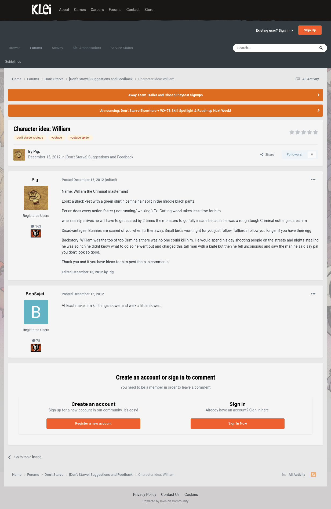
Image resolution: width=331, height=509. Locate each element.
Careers (97, 10)
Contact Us (170, 494)
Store (148, 10)
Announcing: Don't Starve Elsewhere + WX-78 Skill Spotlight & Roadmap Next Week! (165, 111)
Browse (14, 48)
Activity (57, 48)
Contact (133, 10)
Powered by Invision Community (165, 501)
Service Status (122, 48)
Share (267, 155)
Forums (115, 10)
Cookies (191, 494)
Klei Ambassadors (87, 48)
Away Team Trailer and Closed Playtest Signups (165, 95)
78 (36, 341)
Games (80, 10)
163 (36, 226)
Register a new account (93, 423)
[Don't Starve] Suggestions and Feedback (99, 157)
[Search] (261, 48)
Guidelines (13, 62)
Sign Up (310, 30)
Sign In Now (237, 423)
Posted (83, 180)
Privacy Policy (144, 494)
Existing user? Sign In (274, 30)
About (64, 10)
